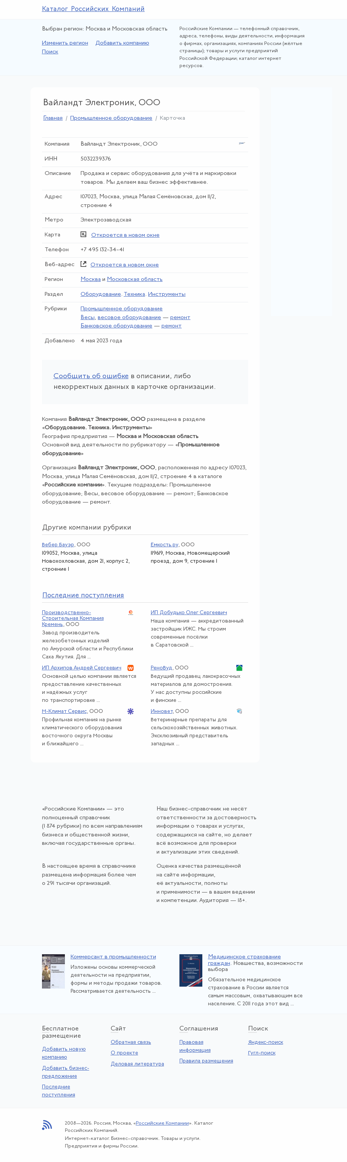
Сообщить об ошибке (91, 376)
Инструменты (167, 294)
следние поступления (83, 595)
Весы (88, 318)
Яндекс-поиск (265, 1042)
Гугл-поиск (262, 1053)
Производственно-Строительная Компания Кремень (73, 619)
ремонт (180, 318)
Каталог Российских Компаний (93, 9)
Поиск (50, 52)
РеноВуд (161, 668)
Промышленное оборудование (111, 118)
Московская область (135, 279)
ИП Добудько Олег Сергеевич (189, 613)
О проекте (124, 1053)
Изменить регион (65, 43)
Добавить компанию (122, 43)
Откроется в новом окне (125, 235)
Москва (91, 279)
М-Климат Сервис (64, 711)
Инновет (162, 711)
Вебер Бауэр (58, 545)
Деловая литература (137, 1064)
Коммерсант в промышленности (113, 957)
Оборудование (101, 294)
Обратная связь (131, 1042)
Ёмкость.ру (164, 545)
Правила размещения (206, 1061)
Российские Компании (162, 1123)
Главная (53, 118)
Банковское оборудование (116, 326)
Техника (134, 294)
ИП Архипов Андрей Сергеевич (81, 668)
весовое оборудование (129, 318)
